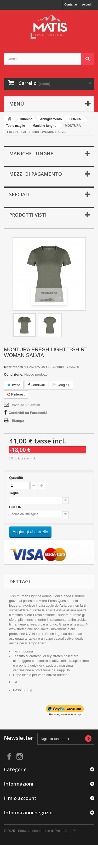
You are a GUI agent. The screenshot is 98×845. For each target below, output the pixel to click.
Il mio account (20, 798)
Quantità (16, 478)
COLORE (17, 507)
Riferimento (13, 367)
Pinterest (16, 394)
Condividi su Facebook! (28, 413)
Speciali (19, 194)
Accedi (86, 4)
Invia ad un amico (26, 405)
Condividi (36, 385)
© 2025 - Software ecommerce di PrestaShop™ (40, 831)
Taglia (14, 493)
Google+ (61, 385)
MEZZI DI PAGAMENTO (35, 174)
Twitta (13, 385)
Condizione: (13, 374)
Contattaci (71, 4)
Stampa (18, 420)
